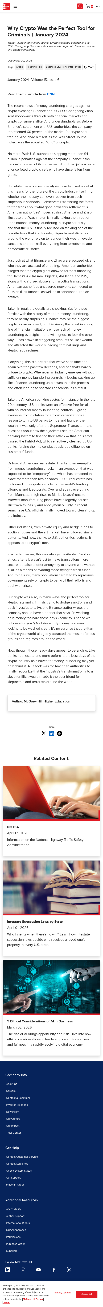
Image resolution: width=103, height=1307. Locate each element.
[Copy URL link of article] (59, 733)
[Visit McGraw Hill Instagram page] (23, 1269)
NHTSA (13, 827)
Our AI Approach (16, 1230)
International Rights (18, 1223)
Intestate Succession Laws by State (35, 921)
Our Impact (12, 1125)
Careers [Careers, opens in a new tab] (10, 1091)
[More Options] (97, 6)
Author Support (15, 1216)
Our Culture (13, 1118)
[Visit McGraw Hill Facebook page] (54, 1269)
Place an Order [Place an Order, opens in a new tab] (15, 1184)
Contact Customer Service (22, 1156)
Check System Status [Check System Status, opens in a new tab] (19, 1170)
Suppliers (11, 1250)
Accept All (86, 1294)
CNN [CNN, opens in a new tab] (51, 94)
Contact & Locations (18, 1097)
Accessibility (13, 1209)
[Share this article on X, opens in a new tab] (43, 733)
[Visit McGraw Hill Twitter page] (69, 1269)
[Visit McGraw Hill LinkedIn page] (7, 1269)
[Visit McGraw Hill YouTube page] (38, 1269)
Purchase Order (15, 1244)
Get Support (13, 1177)
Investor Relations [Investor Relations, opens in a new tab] (17, 1104)
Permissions (13, 1237)
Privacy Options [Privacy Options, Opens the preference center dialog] (63, 1293)
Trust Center (13, 1132)
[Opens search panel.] (80, 6)
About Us (11, 1084)
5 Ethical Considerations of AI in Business (40, 1021)
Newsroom (12, 1111)
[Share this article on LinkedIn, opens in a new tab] (51, 733)
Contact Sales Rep (17, 1163)
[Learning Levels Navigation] (15, 6)
